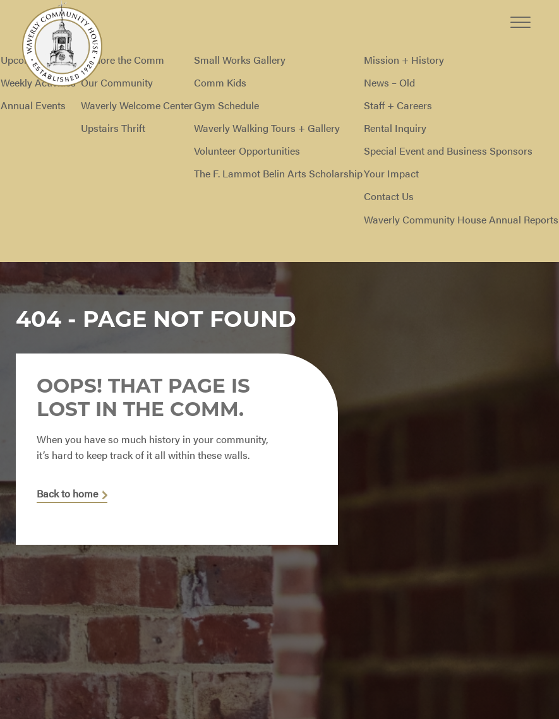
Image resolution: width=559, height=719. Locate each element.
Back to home (67, 494)
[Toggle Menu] (520, 12)
